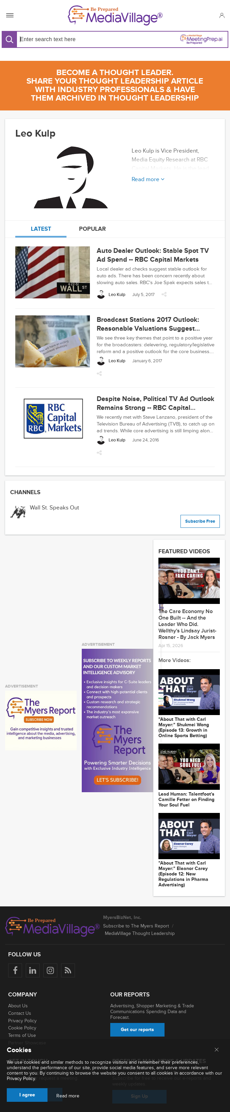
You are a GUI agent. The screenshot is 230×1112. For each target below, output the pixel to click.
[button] (221, 15)
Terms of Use (22, 1035)
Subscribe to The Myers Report (136, 926)
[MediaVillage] (115, 15)
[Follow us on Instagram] (50, 970)
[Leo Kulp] (111, 294)
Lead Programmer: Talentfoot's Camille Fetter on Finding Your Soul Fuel (186, 800)
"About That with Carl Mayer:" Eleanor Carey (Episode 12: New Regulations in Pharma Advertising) (183, 874)
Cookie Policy (22, 1028)
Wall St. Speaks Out (54, 507)
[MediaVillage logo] (52, 926)
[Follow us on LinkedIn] (33, 970)
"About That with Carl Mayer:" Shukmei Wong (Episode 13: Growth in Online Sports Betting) (183, 728)
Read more (67, 1096)
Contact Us (19, 1013)
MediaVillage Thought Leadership (140, 933)
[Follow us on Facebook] (15, 970)
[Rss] (68, 970)
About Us (18, 1006)
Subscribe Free (200, 521)
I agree (27, 1095)
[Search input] (64, 39)
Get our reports (137, 1029)
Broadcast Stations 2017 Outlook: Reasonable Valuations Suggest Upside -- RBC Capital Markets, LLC (151, 329)
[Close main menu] (216, 1050)
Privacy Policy (22, 1021)
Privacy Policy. (21, 1078)
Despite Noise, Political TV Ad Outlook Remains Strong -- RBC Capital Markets (155, 408)
